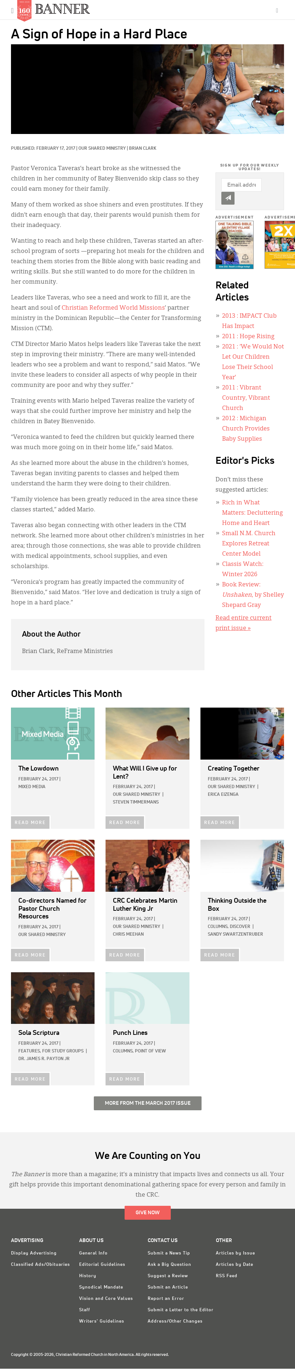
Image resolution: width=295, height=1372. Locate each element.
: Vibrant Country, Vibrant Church (246, 398)
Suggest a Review (168, 1276)
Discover (240, 927)
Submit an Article (168, 1287)
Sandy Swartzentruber (235, 934)
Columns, (218, 927)
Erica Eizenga (223, 795)
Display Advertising (34, 1253)
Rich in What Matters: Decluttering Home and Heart (252, 513)
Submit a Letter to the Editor (181, 1310)
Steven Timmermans (136, 802)
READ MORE (30, 823)
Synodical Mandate (101, 1287)
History (87, 1276)
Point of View (150, 1051)
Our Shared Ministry (102, 148)
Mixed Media (31, 787)
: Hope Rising (248, 337)
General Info (93, 1253)
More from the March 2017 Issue (148, 1103)
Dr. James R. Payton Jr (44, 1059)
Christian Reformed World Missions (113, 308)
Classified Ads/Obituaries (40, 1265)
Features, (29, 1051)
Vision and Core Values (106, 1299)
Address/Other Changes (175, 1321)
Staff (84, 1310)
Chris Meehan (128, 934)
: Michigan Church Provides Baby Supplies (246, 429)
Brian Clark (142, 148)
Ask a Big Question (169, 1265)
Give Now (148, 1212)
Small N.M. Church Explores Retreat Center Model (249, 544)
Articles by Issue (235, 1253)
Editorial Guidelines (102, 1265)
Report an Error (166, 1299)
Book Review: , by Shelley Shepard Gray (253, 595)
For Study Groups (63, 1051)
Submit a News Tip (169, 1253)
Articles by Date (234, 1265)
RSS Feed (226, 1276)
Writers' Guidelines (101, 1321)
